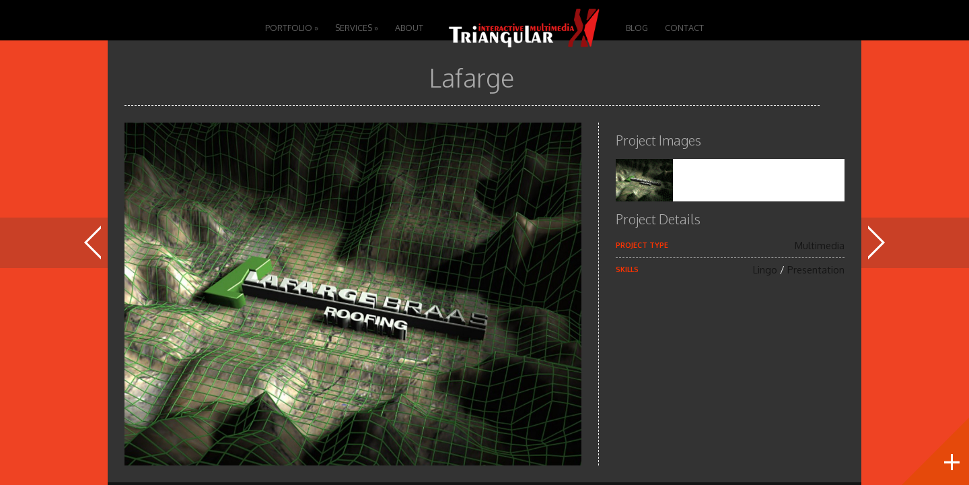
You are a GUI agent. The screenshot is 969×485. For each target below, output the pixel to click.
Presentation (816, 269)
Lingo (765, 269)
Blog (637, 27)
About (409, 27)
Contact (684, 27)
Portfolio (291, 27)
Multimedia (820, 245)
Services (356, 27)
